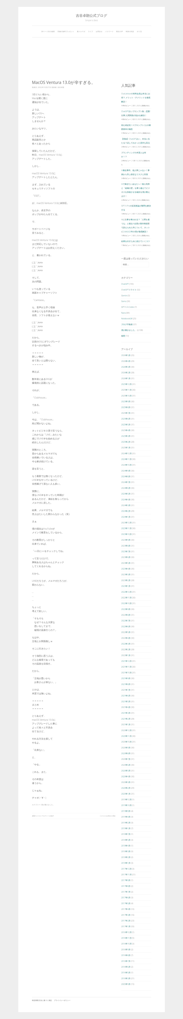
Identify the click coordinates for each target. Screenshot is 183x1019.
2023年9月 (126, 540)
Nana (123, 312)
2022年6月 (126, 626)
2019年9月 (126, 811)
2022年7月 (126, 620)
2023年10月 (126, 534)
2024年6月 (126, 488)
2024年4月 (126, 499)
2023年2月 (126, 580)
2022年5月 (126, 632)
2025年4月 (126, 430)
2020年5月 (126, 770)
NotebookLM (126, 318)
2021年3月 (126, 713)
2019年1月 (126, 828)
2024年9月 (126, 470)
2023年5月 (126, 563)
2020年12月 (126, 730)
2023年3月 (126, 574)
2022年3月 (126, 643)
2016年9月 (126, 949)
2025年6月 (126, 418)
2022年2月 (126, 649)
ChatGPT (125, 284)
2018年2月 (126, 857)
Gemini (124, 295)
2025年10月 (126, 395)
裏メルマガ (81, 31)
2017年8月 (126, 886)
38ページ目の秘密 (48, 31)
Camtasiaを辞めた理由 (107, 816)
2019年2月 (126, 822)
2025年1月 (126, 447)
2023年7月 (126, 551)
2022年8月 (126, 615)
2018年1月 (126, 863)
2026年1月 (126, 378)
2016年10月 (126, 943)
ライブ (90, 31)
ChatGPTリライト (128, 289)
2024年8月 (126, 476)
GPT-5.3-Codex (127, 307)
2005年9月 (126, 984)
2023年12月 (126, 522)
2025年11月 (126, 390)
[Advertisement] (91, 59)
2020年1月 (126, 793)
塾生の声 (119, 31)
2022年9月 (126, 609)
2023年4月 (126, 568)
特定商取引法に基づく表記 (42, 1000)
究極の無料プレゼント (66, 31)
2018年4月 (126, 845)
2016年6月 (126, 966)
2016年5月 (126, 972)
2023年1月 (126, 586)
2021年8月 (126, 684)
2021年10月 (126, 672)
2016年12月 (126, 932)
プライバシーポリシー (62, 1000)
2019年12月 (126, 799)
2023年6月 (126, 557)
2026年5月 (126, 355)
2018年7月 (126, 834)
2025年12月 (126, 384)
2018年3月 (126, 851)
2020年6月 (126, 765)
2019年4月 (126, 816)
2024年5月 (126, 493)
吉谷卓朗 (61, 87)
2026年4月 (126, 361)
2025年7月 (126, 413)
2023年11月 (126, 528)
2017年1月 (126, 926)
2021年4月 (126, 707)
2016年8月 (126, 955)
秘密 (123, 335)
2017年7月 (126, 891)
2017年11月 (126, 874)
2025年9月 (126, 401)
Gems (123, 301)
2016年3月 (126, 978)
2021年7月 (126, 690)
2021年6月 (126, 695)
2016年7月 (126, 961)
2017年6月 (126, 897)
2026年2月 (126, 372)
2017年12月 (126, 868)
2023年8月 (126, 545)
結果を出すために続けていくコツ (135, 241)
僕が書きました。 (48, 805)
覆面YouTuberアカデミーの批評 (43, 816)
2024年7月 (126, 482)
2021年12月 (126, 661)
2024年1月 (126, 517)
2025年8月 (126, 407)
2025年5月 (126, 424)
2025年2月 (126, 442)
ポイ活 (139, 31)
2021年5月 (126, 701)
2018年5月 (126, 840)
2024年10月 (126, 465)
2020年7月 (126, 759)
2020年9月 (126, 747)
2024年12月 (126, 453)
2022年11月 (126, 597)
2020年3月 (126, 782)
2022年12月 (126, 592)
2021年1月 (126, 724)
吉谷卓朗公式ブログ (91, 15)
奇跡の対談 (130, 31)
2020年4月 (126, 776)
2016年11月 (126, 938)
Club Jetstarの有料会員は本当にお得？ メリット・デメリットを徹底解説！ (135, 97)
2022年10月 (126, 603)
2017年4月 (126, 909)
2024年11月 (126, 459)
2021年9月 (126, 678)
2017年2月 (126, 920)
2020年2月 (126, 788)
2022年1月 (126, 655)
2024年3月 (126, 505)
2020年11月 (126, 736)
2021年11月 (126, 666)
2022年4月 (126, 638)
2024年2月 (126, 511)
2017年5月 (126, 903)
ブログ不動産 (127, 324)
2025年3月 (126, 436)
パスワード (109, 31)
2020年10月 (126, 741)
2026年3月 (126, 367)
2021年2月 (126, 718)
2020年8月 (126, 753)
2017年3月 (126, 915)
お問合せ (99, 31)
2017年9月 (126, 880)
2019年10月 (126, 805)
